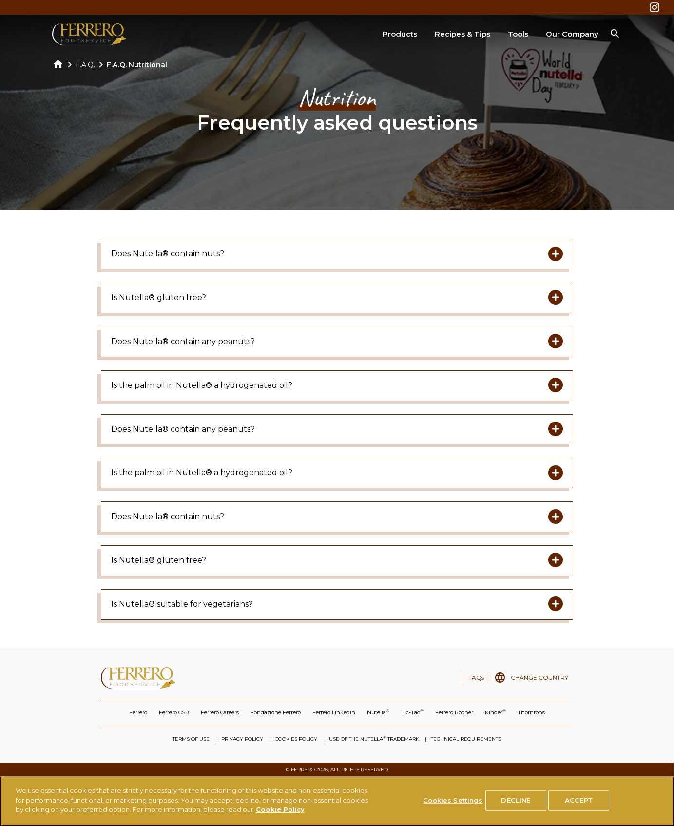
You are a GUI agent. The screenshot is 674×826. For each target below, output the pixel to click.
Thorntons (531, 712)
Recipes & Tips (462, 33)
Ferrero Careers (220, 712)
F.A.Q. (85, 64)
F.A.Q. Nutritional (137, 64)
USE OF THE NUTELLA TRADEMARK (374, 738)
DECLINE (515, 801)
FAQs (476, 677)
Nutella (378, 712)
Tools (518, 33)
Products (400, 33)
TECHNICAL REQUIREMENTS (466, 739)
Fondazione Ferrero (275, 712)
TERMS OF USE (191, 739)
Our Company (572, 33)
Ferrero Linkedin (333, 712)
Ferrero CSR (174, 712)
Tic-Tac (412, 712)
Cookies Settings (452, 801)
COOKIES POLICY (296, 739)
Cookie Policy (280, 810)
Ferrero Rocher (454, 712)
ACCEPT (579, 801)
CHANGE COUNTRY (539, 677)
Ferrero (138, 712)
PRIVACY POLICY (242, 739)
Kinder (495, 712)
